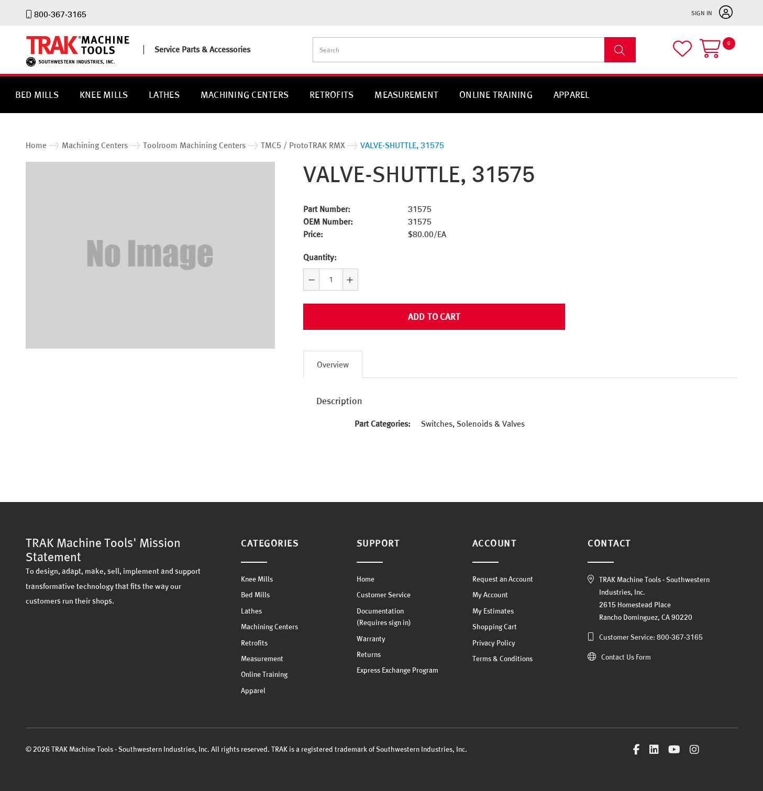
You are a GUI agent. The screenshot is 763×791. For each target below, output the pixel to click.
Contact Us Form (626, 657)
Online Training (496, 94)
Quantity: (320, 257)
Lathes (164, 94)
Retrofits (331, 94)
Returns (369, 654)
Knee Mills (104, 94)
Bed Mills (37, 94)
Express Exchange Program (397, 670)
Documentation (380, 611)
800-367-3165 (60, 14)
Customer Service (384, 595)
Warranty (371, 638)
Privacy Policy (493, 643)
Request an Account (502, 579)
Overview (333, 364)
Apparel (572, 94)
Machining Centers (245, 94)
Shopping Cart (494, 626)
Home (365, 579)
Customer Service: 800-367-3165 (651, 637)
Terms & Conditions (502, 658)
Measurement (406, 94)
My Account (490, 595)
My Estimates (493, 611)
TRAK (35, 66)
